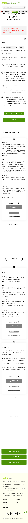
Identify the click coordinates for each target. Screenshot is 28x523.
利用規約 (5, 505)
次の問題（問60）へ (14, 462)
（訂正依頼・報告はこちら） (6, 53)
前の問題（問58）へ (14, 451)
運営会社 (5, 499)
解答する (14, 120)
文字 (17, 47)
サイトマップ (6, 507)
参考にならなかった (14, 213)
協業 (17, 502)
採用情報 (5, 502)
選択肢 (3, 47)
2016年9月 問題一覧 (14, 457)
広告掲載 (18, 499)
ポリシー (18, 505)
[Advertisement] (14, 433)
